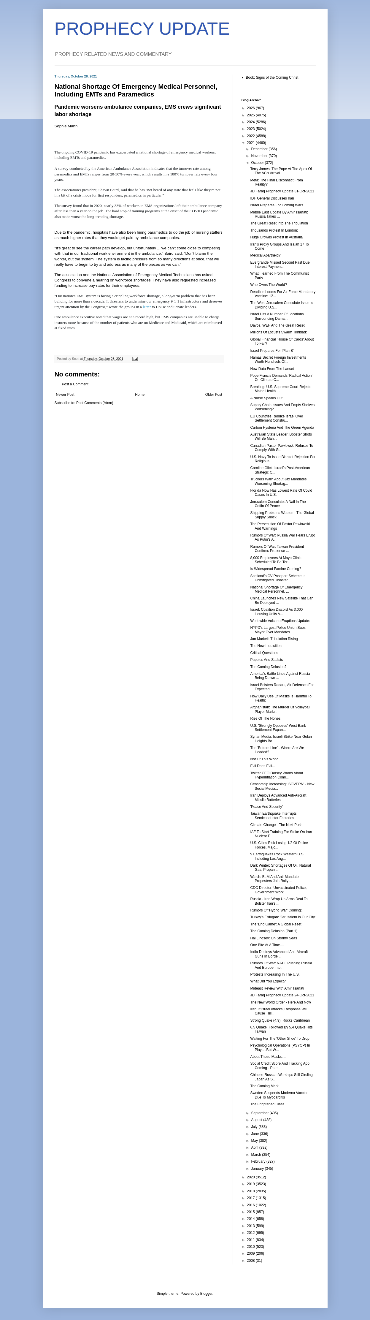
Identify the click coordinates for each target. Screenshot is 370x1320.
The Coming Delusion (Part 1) (273, 931)
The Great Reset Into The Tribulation (279, 223)
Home (139, 394)
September (260, 1113)
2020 (251, 1177)
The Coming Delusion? (268, 667)
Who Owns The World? (268, 285)
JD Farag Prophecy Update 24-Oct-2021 (282, 995)
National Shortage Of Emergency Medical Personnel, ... (276, 589)
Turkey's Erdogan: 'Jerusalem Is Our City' (282, 917)
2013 (251, 1226)
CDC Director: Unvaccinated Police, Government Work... (278, 890)
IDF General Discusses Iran (272, 198)
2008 (251, 1261)
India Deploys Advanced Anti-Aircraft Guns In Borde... (279, 954)
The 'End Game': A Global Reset (275, 924)
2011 (251, 1240)
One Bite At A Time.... (267, 945)
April (255, 1147)
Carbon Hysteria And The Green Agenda (282, 427)
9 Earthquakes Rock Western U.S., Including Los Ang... (277, 856)
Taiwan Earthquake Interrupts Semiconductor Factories (273, 815)
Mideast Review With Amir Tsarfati (277, 988)
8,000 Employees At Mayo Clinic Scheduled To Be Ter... (275, 560)
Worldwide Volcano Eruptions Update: (280, 621)
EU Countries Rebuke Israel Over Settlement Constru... (276, 418)
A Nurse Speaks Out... (267, 398)
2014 (251, 1219)
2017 (251, 1198)
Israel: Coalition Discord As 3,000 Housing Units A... (276, 611)
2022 (251, 136)
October (258, 163)
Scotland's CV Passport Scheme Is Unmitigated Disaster (277, 578)
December (260, 149)
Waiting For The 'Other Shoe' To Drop (279, 1038)
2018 (251, 1191)
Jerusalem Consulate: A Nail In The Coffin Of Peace (278, 504)
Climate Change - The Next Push (276, 825)
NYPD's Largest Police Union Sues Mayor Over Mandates (277, 630)
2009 (251, 1253)
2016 (251, 1205)
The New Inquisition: (266, 646)
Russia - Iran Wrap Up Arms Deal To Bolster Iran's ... (278, 901)
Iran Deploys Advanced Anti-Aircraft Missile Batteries (278, 797)
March (256, 1155)
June (255, 1134)
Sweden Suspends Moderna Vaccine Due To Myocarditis (279, 1095)
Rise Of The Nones (265, 718)
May (255, 1141)
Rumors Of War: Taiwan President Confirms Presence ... (277, 549)
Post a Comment (75, 384)
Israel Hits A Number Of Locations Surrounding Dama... (277, 316)
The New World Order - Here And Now (280, 1002)
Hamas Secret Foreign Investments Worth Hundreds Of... (278, 359)
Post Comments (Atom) (94, 403)
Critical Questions (264, 653)
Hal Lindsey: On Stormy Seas (273, 938)
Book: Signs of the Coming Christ (272, 77)
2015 (251, 1212)
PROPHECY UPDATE (142, 29)
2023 (251, 129)
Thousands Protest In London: (274, 230)
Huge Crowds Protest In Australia (276, 237)
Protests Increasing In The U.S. (275, 974)
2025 (251, 115)
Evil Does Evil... (262, 766)
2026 (251, 108)
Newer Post (65, 394)
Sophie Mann (66, 126)
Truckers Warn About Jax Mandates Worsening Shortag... (278, 481)
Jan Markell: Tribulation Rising (274, 639)
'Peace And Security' (266, 807)
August (257, 1120)
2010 (251, 1247)
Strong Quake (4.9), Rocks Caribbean (280, 1020)
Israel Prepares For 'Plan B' (271, 351)
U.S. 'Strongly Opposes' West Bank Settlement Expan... (278, 728)
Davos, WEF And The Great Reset (277, 325)
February (258, 1161)
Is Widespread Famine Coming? (275, 569)
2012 (251, 1233)
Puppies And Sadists (266, 660)
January (258, 1169)
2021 (251, 143)
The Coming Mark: (265, 1086)
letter (147, 307)
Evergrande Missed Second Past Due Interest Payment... (279, 264)
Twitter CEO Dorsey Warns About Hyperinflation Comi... (276, 775)
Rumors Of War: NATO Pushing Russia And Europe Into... (281, 965)
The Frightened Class (267, 1104)
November (260, 156)
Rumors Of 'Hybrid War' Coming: (276, 910)
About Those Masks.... (267, 1057)
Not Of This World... (265, 759)
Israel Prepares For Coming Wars (276, 205)
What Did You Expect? (267, 981)
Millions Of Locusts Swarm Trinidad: (278, 332)
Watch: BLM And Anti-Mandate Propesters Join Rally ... (274, 879)
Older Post (213, 394)
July (254, 1127)
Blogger (206, 1293)
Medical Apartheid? (265, 255)
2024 (251, 122)
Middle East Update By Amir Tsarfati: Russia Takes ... (279, 214)
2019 (251, 1184)
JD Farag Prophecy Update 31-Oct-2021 (282, 191)
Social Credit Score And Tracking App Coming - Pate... (279, 1065)
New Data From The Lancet (272, 369)
